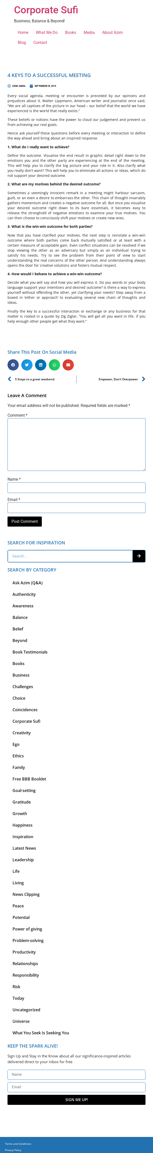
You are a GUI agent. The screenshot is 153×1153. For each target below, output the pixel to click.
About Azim (112, 32)
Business (21, 675)
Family (19, 767)
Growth (20, 813)
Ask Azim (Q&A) (28, 583)
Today (18, 998)
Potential (21, 917)
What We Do (47, 32)
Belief (18, 629)
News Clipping (26, 894)
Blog (22, 42)
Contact (40, 42)
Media (89, 32)
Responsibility (26, 975)
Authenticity (24, 594)
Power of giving (27, 929)
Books (70, 32)
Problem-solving (28, 940)
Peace (18, 906)
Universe (21, 1021)
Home (23, 32)
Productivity (24, 952)
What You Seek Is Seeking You (41, 1033)
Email (14, 500)
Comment (18, 415)
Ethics (18, 756)
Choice (19, 698)
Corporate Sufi (46, 10)
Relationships (25, 963)
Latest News (24, 848)
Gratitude (22, 802)
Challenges (23, 686)
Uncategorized (26, 1010)
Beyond (20, 640)
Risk (16, 986)
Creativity (22, 733)
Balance (20, 617)
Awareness (23, 606)
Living (18, 883)
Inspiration (23, 836)
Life (16, 871)
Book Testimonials (30, 652)
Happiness (23, 825)
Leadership (23, 859)
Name (14, 479)
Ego (16, 744)
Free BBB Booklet (29, 779)
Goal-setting (24, 790)
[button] (13, 365)
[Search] (139, 556)
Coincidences (25, 709)
